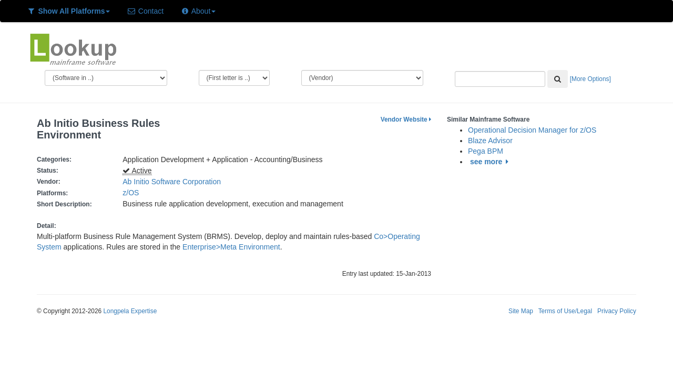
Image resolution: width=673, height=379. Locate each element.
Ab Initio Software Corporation (172, 181)
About (198, 11)
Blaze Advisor (490, 140)
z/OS (133, 192)
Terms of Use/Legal (565, 311)
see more (491, 161)
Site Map (520, 311)
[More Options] (590, 79)
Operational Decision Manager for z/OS (532, 130)
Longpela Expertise (130, 311)
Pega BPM (485, 151)
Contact (145, 11)
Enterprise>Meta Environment (231, 247)
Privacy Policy (616, 311)
